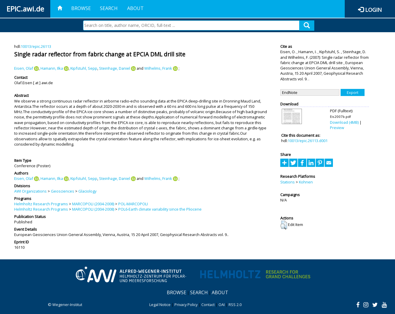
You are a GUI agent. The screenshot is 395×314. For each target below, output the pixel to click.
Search (109, 8)
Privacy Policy (186, 304)
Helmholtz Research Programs (41, 203)
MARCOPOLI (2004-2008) (93, 203)
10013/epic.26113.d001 (308, 140)
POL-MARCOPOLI (133, 203)
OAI (221, 304)
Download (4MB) (344, 122)
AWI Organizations (30, 191)
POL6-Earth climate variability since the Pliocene (160, 209)
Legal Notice (160, 304)
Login (373, 9)
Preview (337, 127)
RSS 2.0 (235, 304)
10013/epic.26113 (36, 46)
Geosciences (62, 191)
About (135, 8)
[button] (283, 225)
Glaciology (87, 191)
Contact (208, 304)
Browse (81, 8)
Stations (287, 182)
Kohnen (306, 182)
